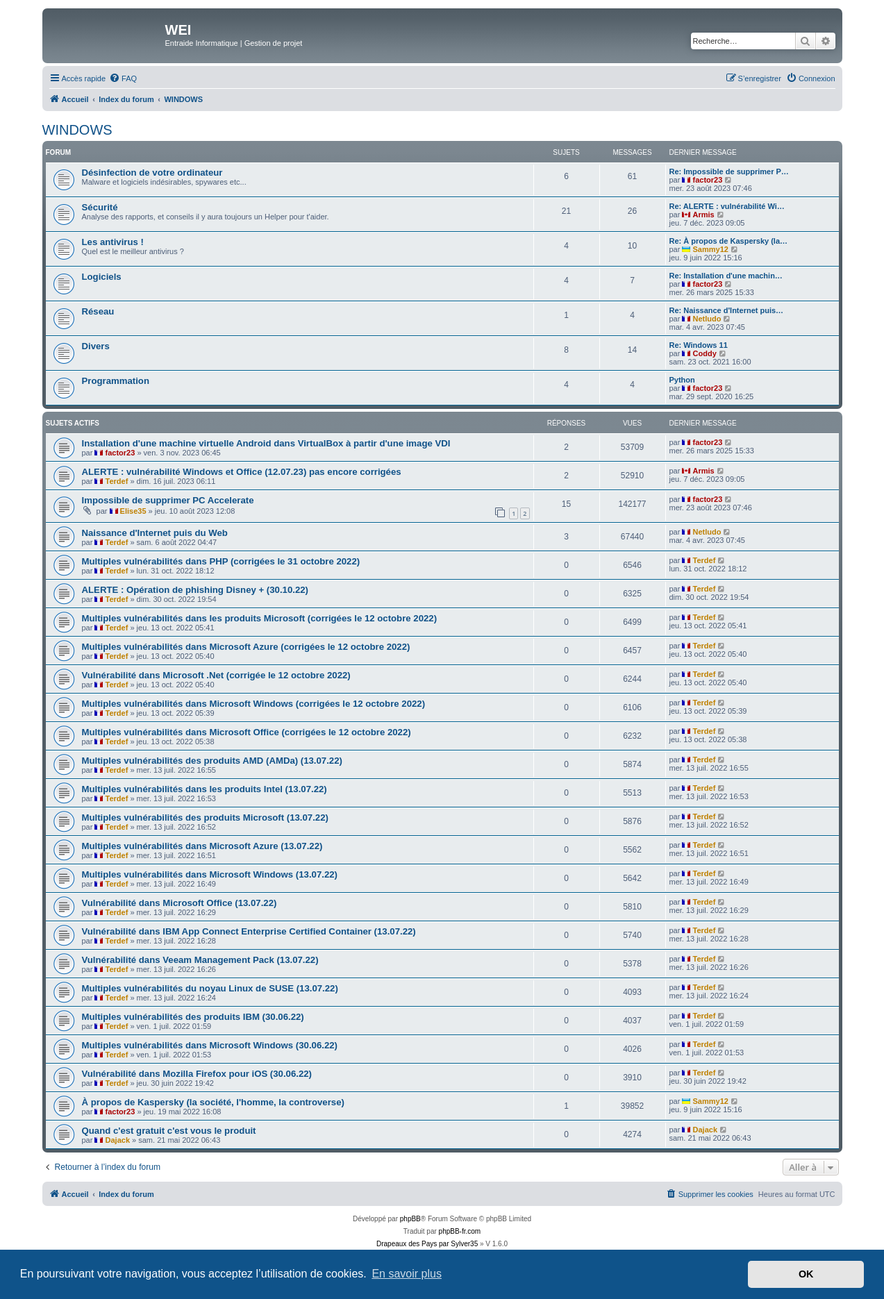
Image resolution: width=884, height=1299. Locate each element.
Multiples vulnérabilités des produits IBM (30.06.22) (193, 1017)
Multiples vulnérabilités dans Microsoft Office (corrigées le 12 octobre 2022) (246, 732)
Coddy (705, 353)
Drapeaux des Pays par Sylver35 (427, 1244)
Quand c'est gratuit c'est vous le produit (169, 1130)
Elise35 (133, 511)
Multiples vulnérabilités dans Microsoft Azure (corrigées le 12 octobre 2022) (246, 647)
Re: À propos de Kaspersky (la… (728, 241)
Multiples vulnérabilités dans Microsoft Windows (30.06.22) (209, 1045)
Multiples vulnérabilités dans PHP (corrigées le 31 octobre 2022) (221, 561)
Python (682, 380)
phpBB (410, 1219)
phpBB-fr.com (460, 1231)
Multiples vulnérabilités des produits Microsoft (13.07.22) (205, 817)
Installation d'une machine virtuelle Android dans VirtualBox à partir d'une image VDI (266, 443)
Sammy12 (710, 249)
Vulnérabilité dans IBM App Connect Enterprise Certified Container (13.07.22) (249, 931)
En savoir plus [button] (407, 1274)
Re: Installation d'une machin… (726, 275)
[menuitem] (123, 78)
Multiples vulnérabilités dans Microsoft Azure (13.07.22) (202, 846)
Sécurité (100, 207)
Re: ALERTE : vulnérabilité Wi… (727, 206)
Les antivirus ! (113, 242)
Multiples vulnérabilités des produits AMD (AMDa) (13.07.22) (212, 760)
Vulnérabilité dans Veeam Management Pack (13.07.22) (200, 960)
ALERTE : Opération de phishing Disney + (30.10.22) (195, 590)
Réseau (98, 311)
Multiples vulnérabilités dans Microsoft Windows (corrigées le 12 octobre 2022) (254, 703)
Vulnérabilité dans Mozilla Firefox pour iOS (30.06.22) (197, 1073)
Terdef (117, 481)
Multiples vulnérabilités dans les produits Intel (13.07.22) (204, 789)
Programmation (115, 381)
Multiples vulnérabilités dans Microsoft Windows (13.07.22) (209, 874)
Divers (96, 346)
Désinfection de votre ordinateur (152, 172)
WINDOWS (77, 129)
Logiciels (102, 276)
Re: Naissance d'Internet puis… (726, 310)
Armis (704, 214)
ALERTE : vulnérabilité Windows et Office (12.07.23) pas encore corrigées (241, 472)
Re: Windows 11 (698, 345)
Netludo (707, 319)
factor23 (708, 180)
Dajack (118, 1140)
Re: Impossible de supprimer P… (729, 171)
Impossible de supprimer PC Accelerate (168, 500)
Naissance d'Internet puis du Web (155, 533)
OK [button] (806, 1274)
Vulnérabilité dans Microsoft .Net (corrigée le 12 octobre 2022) (216, 675)
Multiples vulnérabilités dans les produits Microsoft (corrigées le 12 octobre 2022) (259, 618)
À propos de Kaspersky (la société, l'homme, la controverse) (213, 1102)
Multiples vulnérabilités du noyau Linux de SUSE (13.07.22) (210, 988)
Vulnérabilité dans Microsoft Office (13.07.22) (179, 903)
